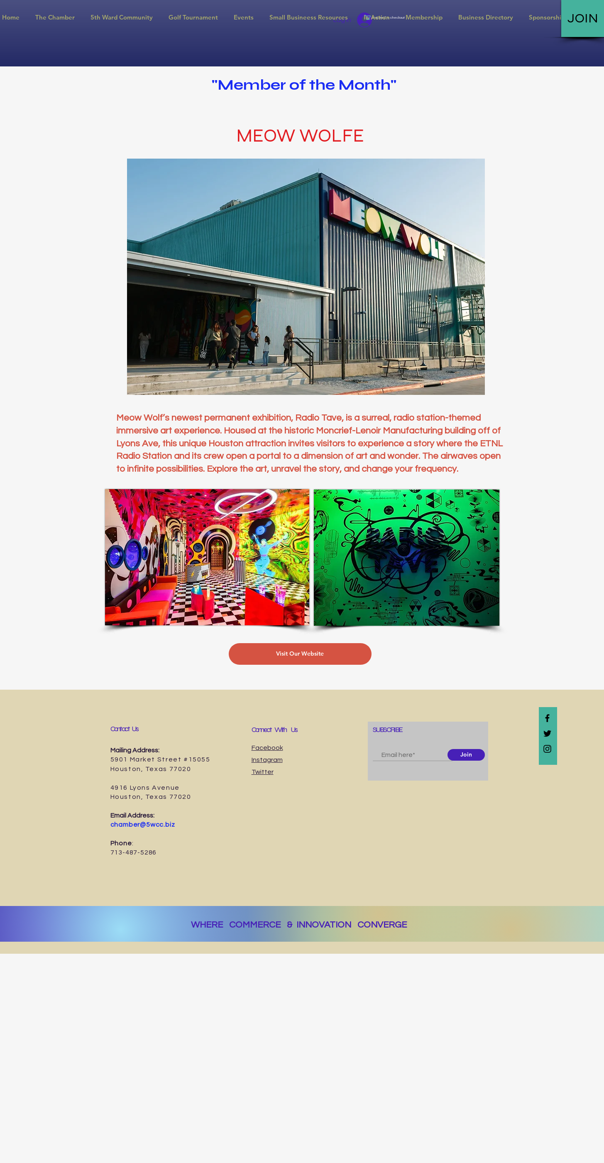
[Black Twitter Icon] (547, 733)
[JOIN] (582, 18)
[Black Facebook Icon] (547, 718)
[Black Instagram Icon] (547, 749)
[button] (55, 17)
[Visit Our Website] (300, 654)
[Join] (466, 755)
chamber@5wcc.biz (142, 824)
